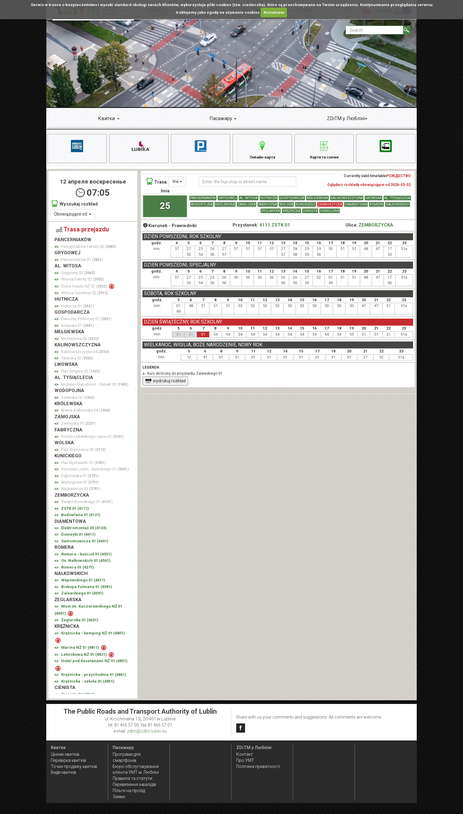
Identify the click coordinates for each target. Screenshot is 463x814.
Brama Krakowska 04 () (85, 414)
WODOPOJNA (202, 208)
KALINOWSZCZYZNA (347, 201)
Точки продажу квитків (74, 766)
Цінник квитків (65, 754)
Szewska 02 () (78, 400)
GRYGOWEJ (227, 201)
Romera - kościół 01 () (86, 557)
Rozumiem (274, 12)
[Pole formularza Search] (374, 30)
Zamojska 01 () (78, 427)
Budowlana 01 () (80, 518)
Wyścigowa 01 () (80, 486)
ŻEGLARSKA (270, 214)
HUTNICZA (268, 201)
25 (165, 209)
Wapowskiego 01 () (83, 583)
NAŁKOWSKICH (397, 208)
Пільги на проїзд (129, 790)
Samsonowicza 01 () (84, 544)
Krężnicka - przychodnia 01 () (93, 678)
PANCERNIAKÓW (203, 201)
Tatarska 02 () (77, 361)
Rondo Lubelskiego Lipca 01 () (92, 440)
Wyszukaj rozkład (74, 207)
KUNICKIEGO (305, 208)
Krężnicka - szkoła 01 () (87, 684)
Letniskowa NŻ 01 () (84, 658)
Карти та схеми (324, 149)
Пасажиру (220, 118)
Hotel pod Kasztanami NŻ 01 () (94, 664)
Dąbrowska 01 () (80, 479)
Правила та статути (132, 778)
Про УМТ (245, 760)
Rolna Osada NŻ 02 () (84, 289)
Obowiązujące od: (72, 217)
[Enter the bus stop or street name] (247, 185)
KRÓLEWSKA (225, 208)
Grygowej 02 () (78, 276)
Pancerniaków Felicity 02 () (88, 250)
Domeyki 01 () (78, 538)
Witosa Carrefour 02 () (84, 296)
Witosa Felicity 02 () (82, 282)
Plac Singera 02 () (80, 374)
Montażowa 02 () (80, 342)
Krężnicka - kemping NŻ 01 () (93, 636)
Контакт (244, 754)
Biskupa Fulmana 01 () (86, 590)
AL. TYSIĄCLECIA (397, 201)
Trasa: (157, 184)
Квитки (106, 118)
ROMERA (376, 208)
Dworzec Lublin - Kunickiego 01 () (95, 472)
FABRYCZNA (267, 208)
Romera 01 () (77, 570)
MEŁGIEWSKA (317, 201)
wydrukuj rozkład (165, 384)
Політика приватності (258, 766)
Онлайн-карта (262, 149)
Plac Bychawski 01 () (83, 466)
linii (177, 184)
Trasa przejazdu (82, 232)
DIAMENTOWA (356, 208)
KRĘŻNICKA (291, 214)
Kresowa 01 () (77, 329)
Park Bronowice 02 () (83, 453)
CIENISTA (310, 214)
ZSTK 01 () (75, 511)
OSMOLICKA (329, 214)
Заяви (119, 796)
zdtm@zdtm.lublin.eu (147, 731)
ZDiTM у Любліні (346, 118)
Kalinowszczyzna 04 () (85, 355)
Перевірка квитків (68, 760)
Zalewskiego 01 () (82, 596)
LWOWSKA (373, 201)
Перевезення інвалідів (134, 784)
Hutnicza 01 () (77, 309)
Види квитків (63, 772)
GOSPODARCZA (291, 201)
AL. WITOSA (248, 201)
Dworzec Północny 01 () (86, 322)
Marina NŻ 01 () (80, 650)
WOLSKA (286, 208)
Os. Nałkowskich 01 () (85, 564)
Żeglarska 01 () (79, 623)
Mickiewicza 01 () (80, 492)
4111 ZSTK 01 (274, 228)
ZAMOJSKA (246, 208)
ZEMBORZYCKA (330, 208)
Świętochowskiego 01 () (87, 505)
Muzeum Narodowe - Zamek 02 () (94, 387)
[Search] (407, 30)
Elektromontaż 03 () (84, 531)
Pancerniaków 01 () (82, 263)
